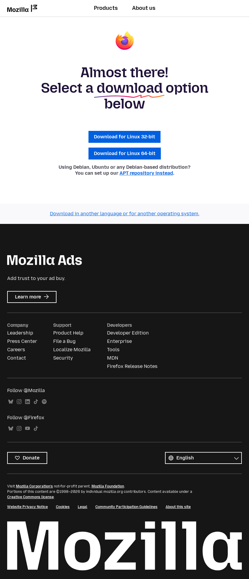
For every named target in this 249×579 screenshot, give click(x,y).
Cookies (63, 507)
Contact (16, 358)
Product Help (68, 333)
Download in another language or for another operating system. (124, 213)
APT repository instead (146, 173)
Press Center (22, 341)
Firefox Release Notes (132, 366)
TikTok (35, 401)
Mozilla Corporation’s (34, 486)
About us (143, 8)
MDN (112, 358)
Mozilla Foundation (107, 486)
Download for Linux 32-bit (124, 137)
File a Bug (64, 341)
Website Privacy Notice (27, 507)
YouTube (27, 428)
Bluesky (10, 401)
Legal (82, 507)
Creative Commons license (30, 497)
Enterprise (119, 341)
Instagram (19, 401)
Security (63, 358)
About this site (178, 507)
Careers (16, 349)
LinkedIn (27, 401)
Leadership (20, 333)
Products (106, 8)
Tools (113, 349)
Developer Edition (128, 333)
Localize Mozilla (72, 349)
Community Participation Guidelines (126, 507)
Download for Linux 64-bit (124, 153)
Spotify (44, 401)
